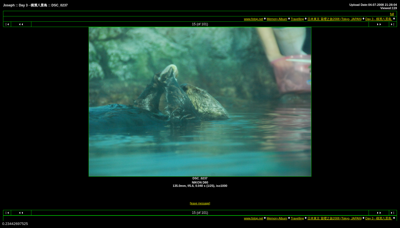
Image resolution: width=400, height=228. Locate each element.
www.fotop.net (253, 19)
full (392, 14)
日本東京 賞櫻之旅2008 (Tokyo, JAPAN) (335, 19)
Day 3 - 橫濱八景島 (378, 19)
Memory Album (277, 19)
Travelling (297, 19)
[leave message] (200, 203)
